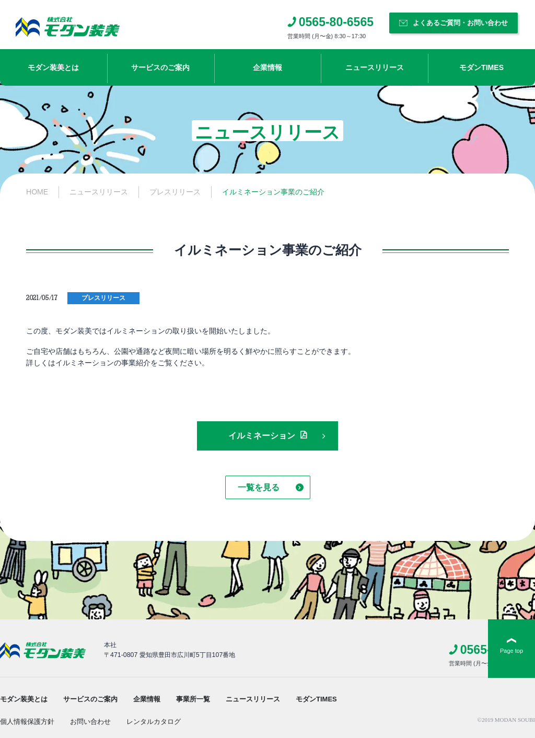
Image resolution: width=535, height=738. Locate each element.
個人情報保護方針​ (27, 721)
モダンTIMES (316, 699)
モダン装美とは (53, 67)
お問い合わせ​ (90, 721)
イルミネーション (261, 435)
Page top (511, 651)
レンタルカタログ (153, 721)
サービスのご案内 (160, 67)
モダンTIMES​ (481, 67)
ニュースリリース (253, 699)
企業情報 (267, 67)
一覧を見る (259, 487)
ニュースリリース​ (374, 67)
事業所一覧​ (193, 699)
